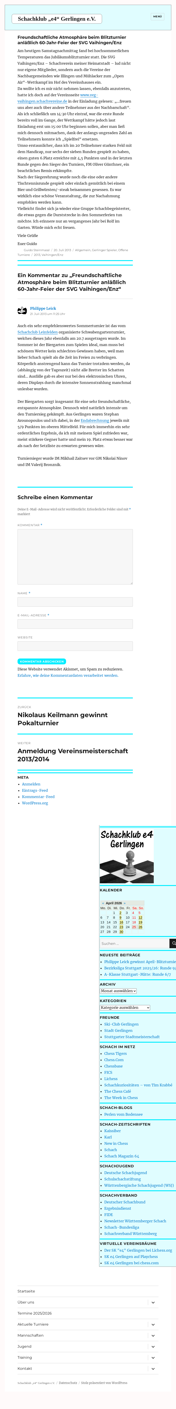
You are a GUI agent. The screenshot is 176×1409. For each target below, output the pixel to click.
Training (25, 1357)
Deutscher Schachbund (124, 1202)
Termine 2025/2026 (35, 1313)
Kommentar (30, 525)
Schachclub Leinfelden (38, 332)
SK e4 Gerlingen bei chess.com (131, 1263)
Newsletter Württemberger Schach (135, 1221)
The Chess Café (117, 1091)
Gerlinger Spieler (104, 250)
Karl (108, 1137)
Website (25, 637)
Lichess (111, 1078)
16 (121, 922)
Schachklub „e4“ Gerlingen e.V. (57, 19)
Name (24, 593)
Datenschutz (68, 1383)
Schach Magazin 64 (121, 1156)
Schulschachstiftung (122, 1179)
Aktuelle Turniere (33, 1324)
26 (141, 927)
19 (141, 922)
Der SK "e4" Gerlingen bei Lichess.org (138, 1250)
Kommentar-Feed (38, 796)
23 (121, 927)
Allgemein (83, 250)
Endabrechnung (95, 420)
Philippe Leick (43, 308)
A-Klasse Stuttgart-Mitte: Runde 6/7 (137, 974)
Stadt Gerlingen (118, 1030)
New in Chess (116, 1143)
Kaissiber (112, 1131)
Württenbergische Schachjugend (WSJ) (139, 1185)
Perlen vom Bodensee (123, 1114)
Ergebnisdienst (117, 1208)
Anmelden (31, 784)
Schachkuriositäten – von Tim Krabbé (138, 1085)
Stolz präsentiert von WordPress (104, 1383)
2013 (37, 255)
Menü (157, 16)
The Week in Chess (121, 1097)
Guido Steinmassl (37, 250)
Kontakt (25, 1368)
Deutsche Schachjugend (125, 1172)
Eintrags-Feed (35, 790)
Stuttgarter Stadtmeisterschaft (132, 1037)
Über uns (26, 1302)
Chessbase (113, 1066)
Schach (110, 1149)
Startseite (26, 1291)
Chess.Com (114, 1060)
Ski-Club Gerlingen (121, 1024)
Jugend (24, 1346)
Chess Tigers (115, 1053)
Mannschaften (31, 1335)
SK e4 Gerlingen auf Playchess (131, 1256)
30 (121, 932)
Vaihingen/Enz (52, 255)
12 (141, 917)
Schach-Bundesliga (121, 1227)
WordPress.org (35, 803)
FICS (108, 1072)
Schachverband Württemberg (130, 1233)
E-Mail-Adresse (33, 615)
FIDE (108, 1214)
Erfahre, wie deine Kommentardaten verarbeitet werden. (68, 675)
